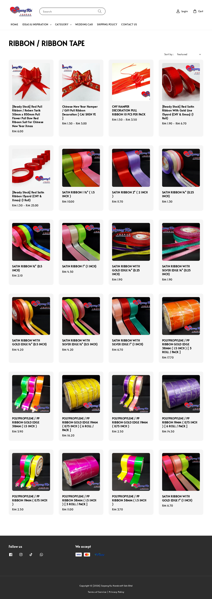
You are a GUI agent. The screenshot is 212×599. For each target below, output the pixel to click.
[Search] (99, 11)
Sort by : (169, 54)
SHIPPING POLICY (107, 24)
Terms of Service (97, 591)
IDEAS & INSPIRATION (35, 24)
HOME (14, 24)
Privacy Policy (116, 591)
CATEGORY (61, 24)
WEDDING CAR (84, 24)
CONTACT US (129, 24)
